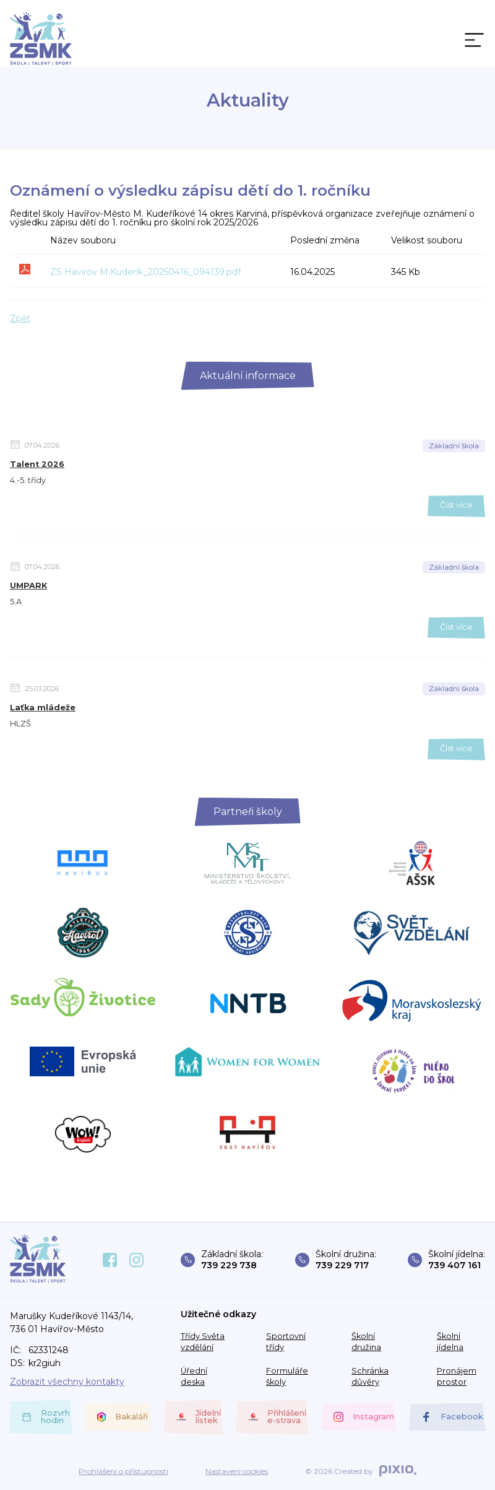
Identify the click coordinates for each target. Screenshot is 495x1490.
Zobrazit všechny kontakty (67, 1381)
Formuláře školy (287, 1376)
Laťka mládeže (42, 707)
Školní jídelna (450, 1341)
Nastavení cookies (236, 1471)
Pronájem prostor (456, 1376)
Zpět (20, 318)
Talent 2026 (37, 464)
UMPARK (28, 585)
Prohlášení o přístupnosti (123, 1471)
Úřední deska (194, 1376)
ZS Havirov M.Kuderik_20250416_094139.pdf (145, 271)
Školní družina (366, 1341)
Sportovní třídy (286, 1341)
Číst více (456, 505)
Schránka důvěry (370, 1376)
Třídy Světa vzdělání (203, 1341)
